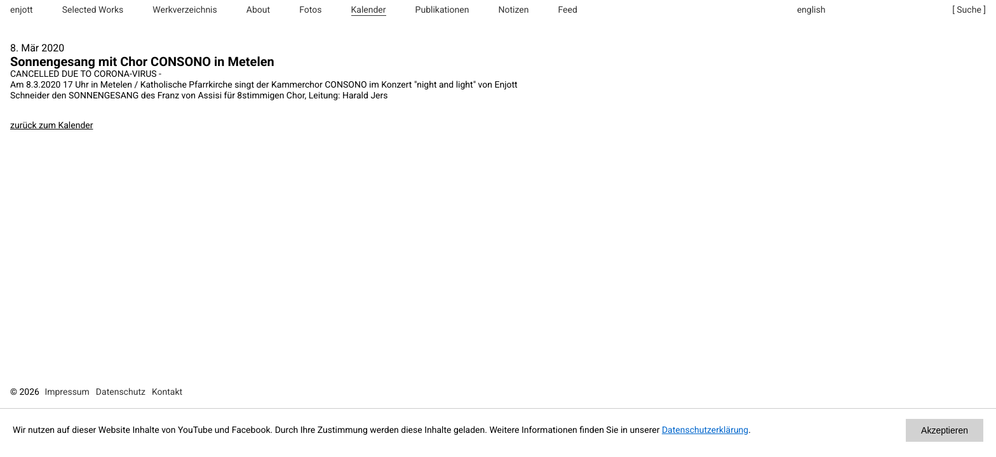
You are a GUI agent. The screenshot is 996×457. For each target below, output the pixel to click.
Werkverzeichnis (184, 10)
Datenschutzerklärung (705, 430)
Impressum (66, 392)
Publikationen (442, 10)
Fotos (310, 10)
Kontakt (167, 392)
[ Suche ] (969, 10)
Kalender (368, 10)
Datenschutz (120, 392)
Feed (567, 10)
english (811, 10)
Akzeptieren (944, 430)
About (258, 10)
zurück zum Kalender (51, 126)
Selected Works (93, 10)
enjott (21, 10)
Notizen (513, 10)
